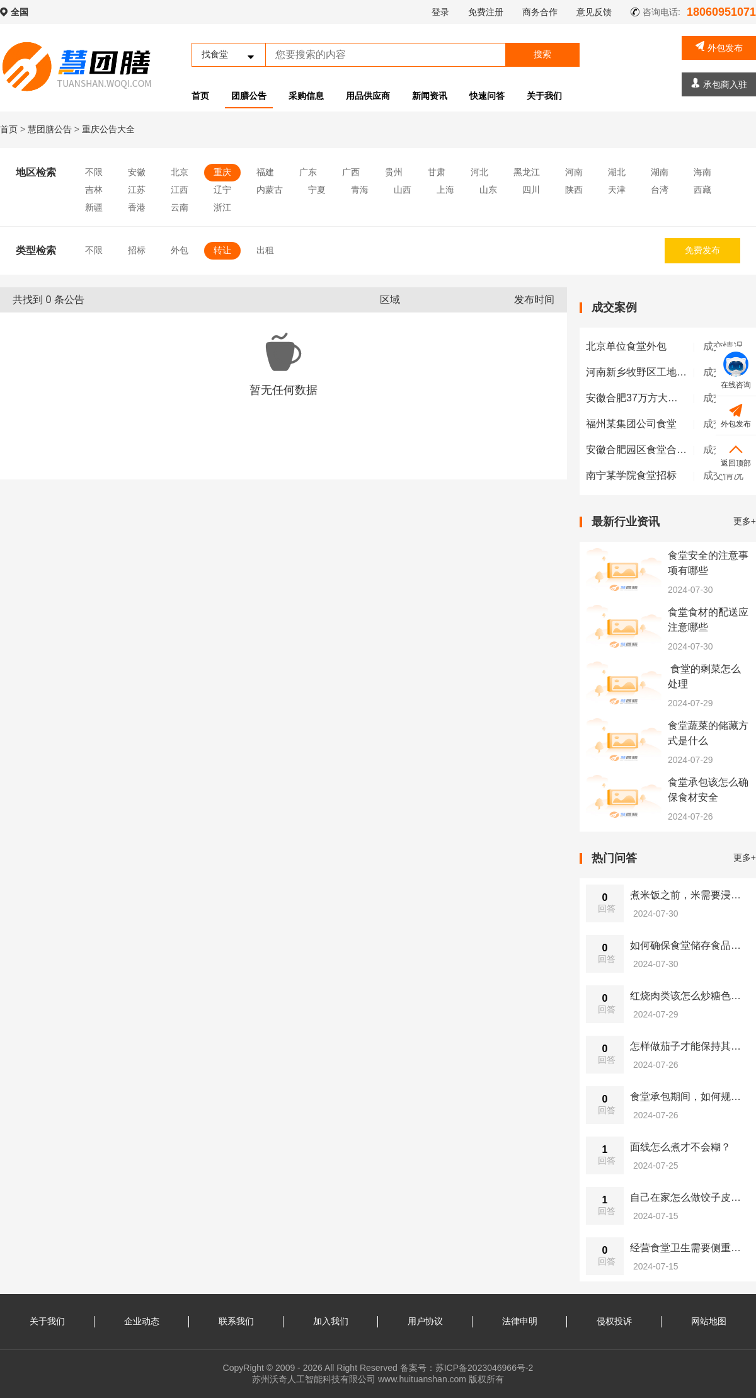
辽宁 (222, 190)
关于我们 (544, 96)
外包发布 (719, 47)
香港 (137, 207)
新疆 (94, 207)
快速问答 (487, 96)
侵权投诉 (614, 1321)
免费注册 (485, 12)
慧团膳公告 (50, 129)
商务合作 (540, 12)
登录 (440, 12)
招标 (137, 250)
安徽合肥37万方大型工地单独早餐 (662, 397)
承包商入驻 (719, 83)
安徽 (137, 172)
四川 (531, 190)
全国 (19, 12)
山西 (402, 190)
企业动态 (141, 1321)
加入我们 (330, 1321)
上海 (445, 190)
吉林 (94, 190)
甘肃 (436, 172)
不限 (94, 172)
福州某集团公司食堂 (631, 423)
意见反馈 (594, 12)
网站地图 (708, 1321)
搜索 (542, 54)
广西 (351, 172)
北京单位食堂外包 (626, 346)
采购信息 (306, 96)
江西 (179, 190)
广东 (308, 172)
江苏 (137, 190)
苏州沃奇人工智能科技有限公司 (313, 1379)
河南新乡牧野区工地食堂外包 (651, 372)
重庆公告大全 (108, 129)
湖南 (659, 172)
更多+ (744, 521)
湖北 (617, 172)
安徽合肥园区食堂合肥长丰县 (651, 449)
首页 (200, 96)
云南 (179, 207)
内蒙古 (269, 190)
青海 (360, 190)
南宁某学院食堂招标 (631, 475)
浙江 (222, 207)
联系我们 (236, 1321)
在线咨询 (736, 370)
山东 (488, 190)
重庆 (222, 172)
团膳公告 (248, 96)
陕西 (574, 190)
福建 (265, 172)
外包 (179, 250)
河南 (574, 172)
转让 (222, 250)
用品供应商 (368, 96)
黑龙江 (526, 172)
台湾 (659, 190)
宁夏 (317, 190)
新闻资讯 (429, 96)
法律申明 (519, 1321)
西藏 (702, 190)
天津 (617, 190)
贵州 (394, 172)
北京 (179, 172)
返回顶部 (736, 453)
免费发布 (702, 250)
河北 (479, 172)
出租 (265, 250)
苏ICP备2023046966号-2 (484, 1368)
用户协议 (425, 1321)
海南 (702, 172)
